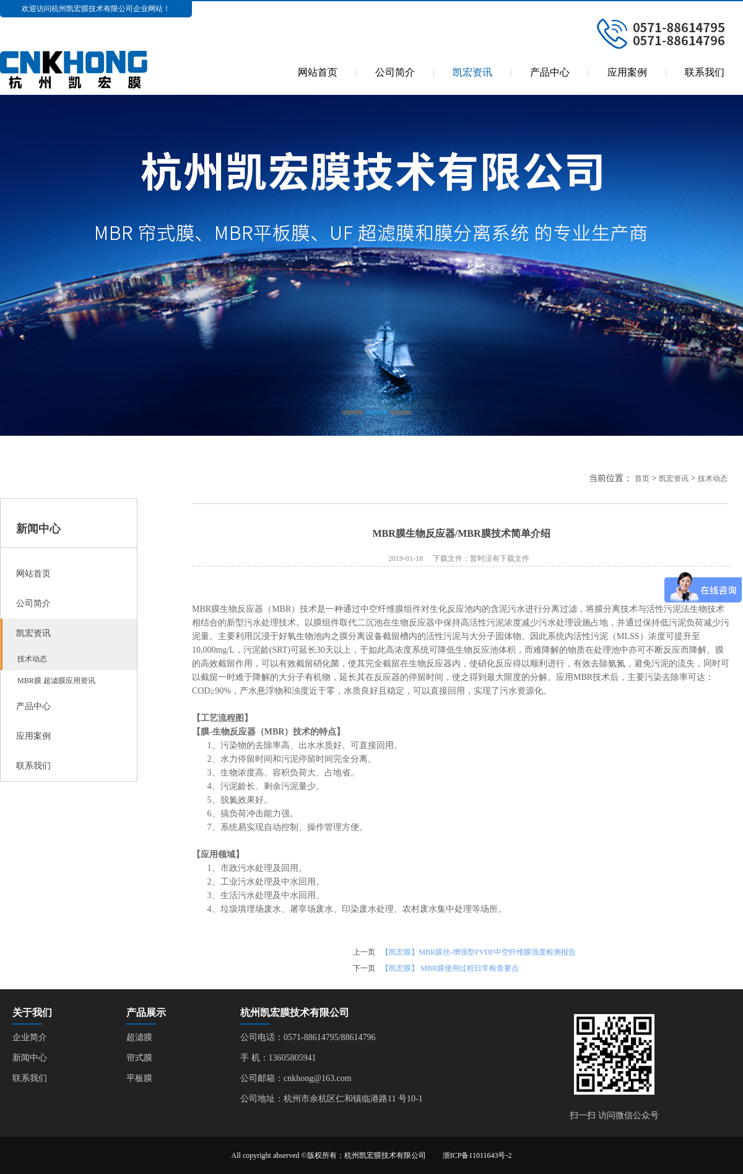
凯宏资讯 (472, 72)
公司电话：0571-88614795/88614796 (308, 1037)
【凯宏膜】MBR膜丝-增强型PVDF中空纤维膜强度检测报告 (478, 952)
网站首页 (317, 72)
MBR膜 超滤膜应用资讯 (51, 680)
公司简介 (395, 72)
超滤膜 (139, 1037)
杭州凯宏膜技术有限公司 (294, 1012)
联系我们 (704, 72)
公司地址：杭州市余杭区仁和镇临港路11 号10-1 (331, 1098)
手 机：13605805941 (278, 1057)
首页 (642, 478)
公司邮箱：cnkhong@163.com (296, 1078)
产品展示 (146, 1012)
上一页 (364, 952)
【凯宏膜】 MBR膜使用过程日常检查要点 (450, 968)
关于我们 (32, 1012)
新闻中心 (29, 1057)
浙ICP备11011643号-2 (477, 1155)
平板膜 (139, 1078)
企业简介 (29, 1037)
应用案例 (627, 72)
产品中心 (550, 72)
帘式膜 (139, 1057)
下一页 (364, 968)
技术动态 (27, 659)
